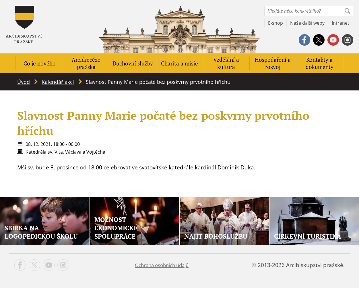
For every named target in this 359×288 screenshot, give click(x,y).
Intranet (340, 23)
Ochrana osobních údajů (162, 265)
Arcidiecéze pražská (86, 63)
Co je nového (40, 63)
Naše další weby (307, 23)
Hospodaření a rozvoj (273, 63)
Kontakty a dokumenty (319, 63)
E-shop (275, 23)
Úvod (23, 81)
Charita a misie (179, 63)
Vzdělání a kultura (226, 63)
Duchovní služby (132, 63)
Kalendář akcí (58, 81)
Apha (24, 24)
